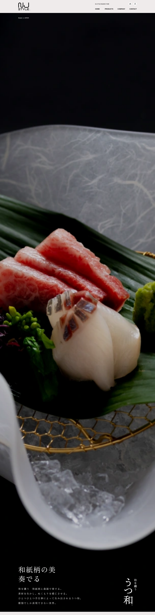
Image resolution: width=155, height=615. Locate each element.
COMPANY (121, 9)
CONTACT (133, 9)
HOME (97, 9)
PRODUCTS (109, 9)
